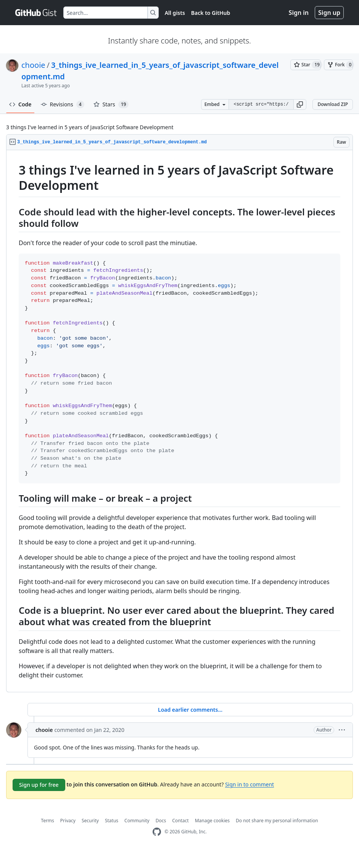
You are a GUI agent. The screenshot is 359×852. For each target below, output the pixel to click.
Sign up (329, 12)
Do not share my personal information (277, 820)
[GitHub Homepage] (156, 832)
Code (20, 104)
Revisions (62, 104)
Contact (180, 820)
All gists (175, 12)
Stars (111, 104)
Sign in (299, 12)
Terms (47, 820)
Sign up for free (39, 784)
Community (137, 820)
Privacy (68, 820)
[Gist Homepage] (36, 12)
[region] (179, 421)
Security (90, 820)
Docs (161, 820)
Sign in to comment (249, 784)
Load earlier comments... (190, 709)
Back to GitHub (210, 12)
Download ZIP (332, 104)
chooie (33, 65)
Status (111, 820)
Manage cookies (212, 820)
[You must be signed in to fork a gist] (338, 64)
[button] (299, 104)
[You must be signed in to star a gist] (305, 64)
